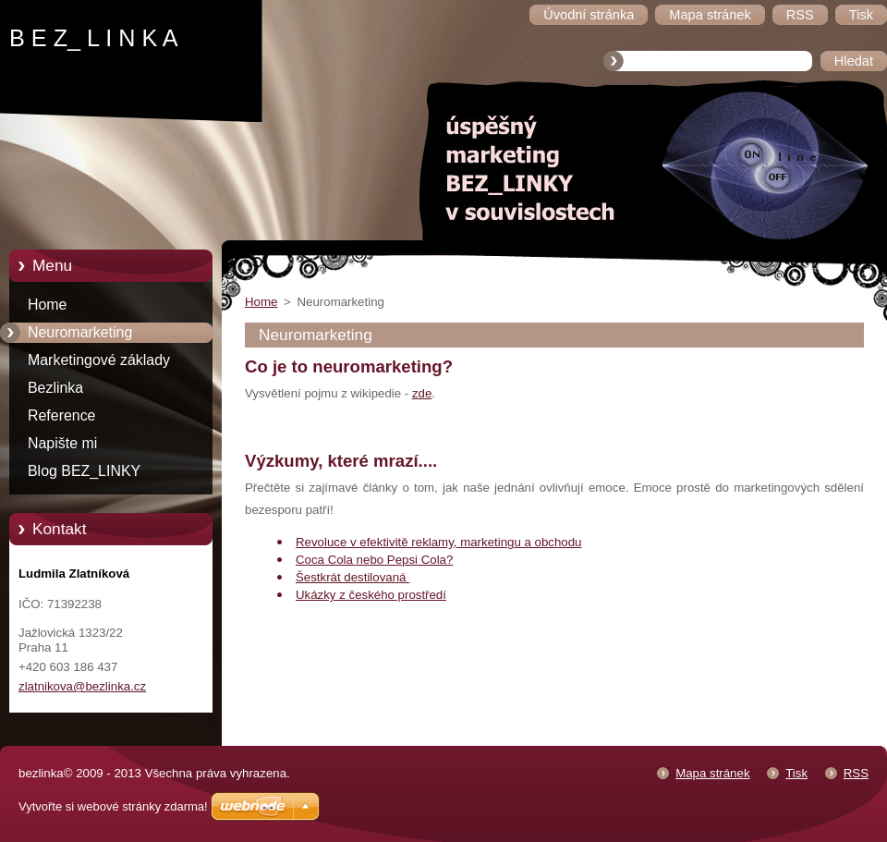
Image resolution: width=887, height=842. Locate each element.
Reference (61, 415)
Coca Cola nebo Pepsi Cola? (374, 560)
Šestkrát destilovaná (352, 577)
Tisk (796, 773)
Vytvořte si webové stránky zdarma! (113, 806)
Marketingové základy (99, 360)
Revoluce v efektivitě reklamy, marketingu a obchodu (438, 542)
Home (47, 304)
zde (421, 393)
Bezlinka (55, 388)
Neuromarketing (80, 332)
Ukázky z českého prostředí (371, 595)
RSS (856, 773)
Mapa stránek (712, 773)
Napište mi (62, 443)
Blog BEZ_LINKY (84, 471)
